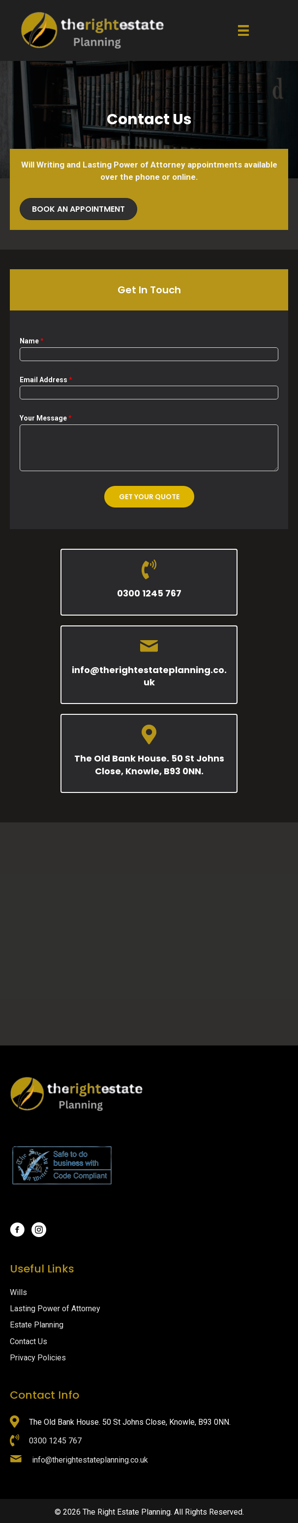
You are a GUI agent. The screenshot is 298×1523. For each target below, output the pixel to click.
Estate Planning (36, 1324)
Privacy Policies (38, 1357)
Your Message (46, 418)
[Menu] (243, 30)
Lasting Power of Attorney (55, 1308)
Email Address (46, 380)
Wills (18, 1292)
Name (32, 341)
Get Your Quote (149, 497)
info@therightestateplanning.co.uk (149, 676)
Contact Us (28, 1341)
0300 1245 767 (149, 593)
